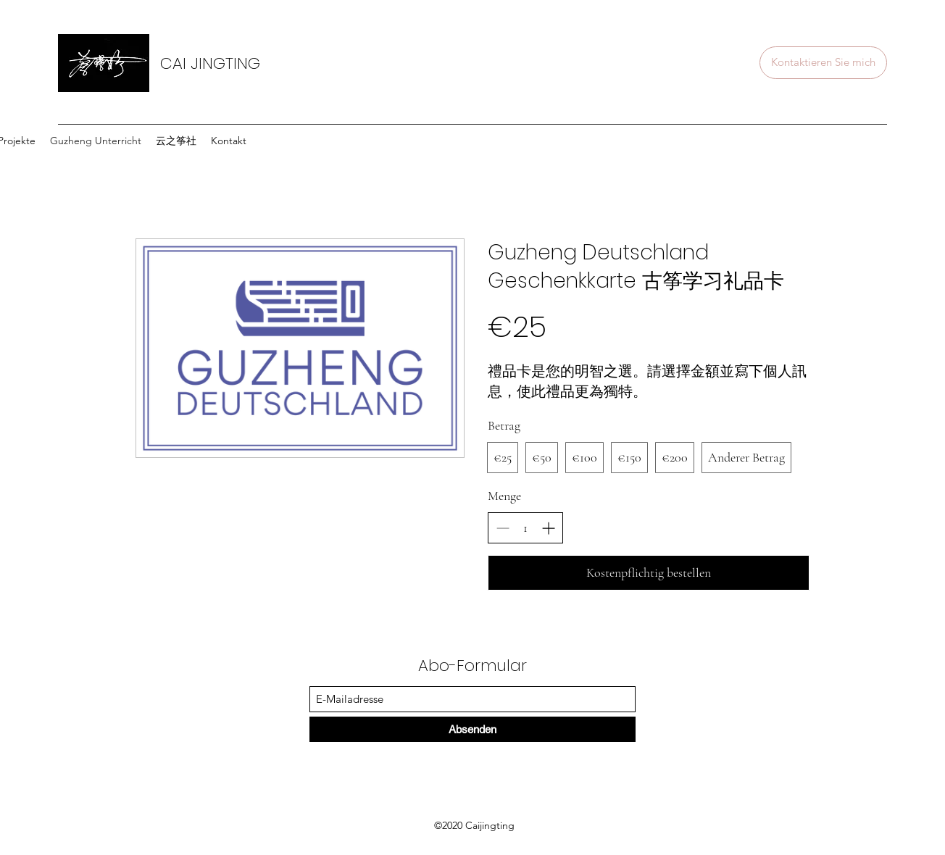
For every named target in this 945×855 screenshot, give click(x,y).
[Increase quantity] (548, 528)
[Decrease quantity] (502, 528)
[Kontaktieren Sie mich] (823, 62)
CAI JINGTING (210, 63)
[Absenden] (472, 729)
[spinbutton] (525, 528)
